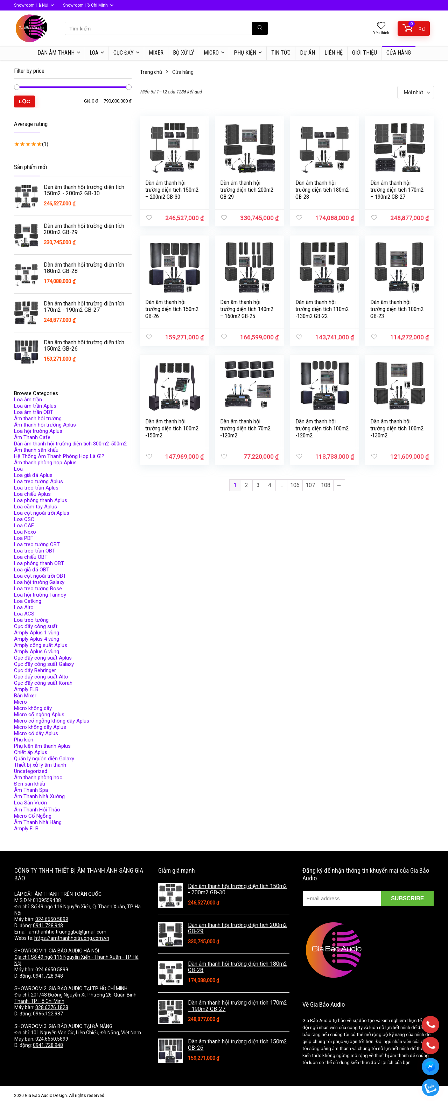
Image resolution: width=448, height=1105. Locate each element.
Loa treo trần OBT (34, 551)
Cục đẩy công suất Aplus (43, 658)
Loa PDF (23, 538)
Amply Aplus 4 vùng (36, 639)
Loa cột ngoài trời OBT (40, 576)
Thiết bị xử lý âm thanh (40, 765)
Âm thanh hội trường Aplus (45, 425)
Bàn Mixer (25, 695)
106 (295, 485)
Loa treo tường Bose (38, 588)
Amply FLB (26, 689)
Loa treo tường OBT (37, 544)
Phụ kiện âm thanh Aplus (42, 746)
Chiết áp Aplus (30, 752)
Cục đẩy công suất (35, 626)
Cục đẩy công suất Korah (43, 683)
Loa (18, 469)
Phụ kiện (245, 52)
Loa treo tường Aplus (38, 481)
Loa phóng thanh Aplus (40, 500)
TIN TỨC (280, 52)
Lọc (24, 101)
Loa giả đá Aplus (33, 475)
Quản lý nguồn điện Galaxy (44, 758)
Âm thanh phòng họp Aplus (45, 462)
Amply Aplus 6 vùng (36, 651)
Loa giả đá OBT (31, 569)
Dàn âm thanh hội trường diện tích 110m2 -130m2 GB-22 (322, 308)
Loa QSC (24, 519)
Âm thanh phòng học (38, 777)
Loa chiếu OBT (31, 557)
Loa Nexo (25, 532)
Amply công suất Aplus (40, 645)
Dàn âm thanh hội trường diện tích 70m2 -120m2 (245, 428)
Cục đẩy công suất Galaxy (44, 664)
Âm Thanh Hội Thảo (37, 810)
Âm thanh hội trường (38, 418)
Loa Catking (27, 601)
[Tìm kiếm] (260, 28)
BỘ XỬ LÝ (183, 52)
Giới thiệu (364, 52)
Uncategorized (30, 771)
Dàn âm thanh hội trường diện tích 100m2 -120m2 (322, 428)
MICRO (211, 52)
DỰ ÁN (307, 52)
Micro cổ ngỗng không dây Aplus (51, 721)
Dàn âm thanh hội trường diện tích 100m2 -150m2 (171, 428)
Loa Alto (24, 607)
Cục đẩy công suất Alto (41, 677)
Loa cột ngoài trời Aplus (41, 513)
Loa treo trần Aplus (36, 488)
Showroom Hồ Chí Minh (85, 5)
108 (325, 485)
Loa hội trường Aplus (38, 431)
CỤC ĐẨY (123, 52)
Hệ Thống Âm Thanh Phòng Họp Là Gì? (59, 456)
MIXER (156, 52)
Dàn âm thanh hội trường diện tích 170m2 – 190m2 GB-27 (397, 189)
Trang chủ (151, 72)
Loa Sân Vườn (30, 803)
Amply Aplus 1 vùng (36, 632)
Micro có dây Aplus (36, 733)
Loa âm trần (28, 399)
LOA (94, 52)
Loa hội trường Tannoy (40, 595)
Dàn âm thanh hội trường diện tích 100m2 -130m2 (397, 428)
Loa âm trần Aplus (35, 406)
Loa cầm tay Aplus (35, 507)
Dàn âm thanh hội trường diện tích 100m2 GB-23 (397, 308)
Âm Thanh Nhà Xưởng (39, 796)
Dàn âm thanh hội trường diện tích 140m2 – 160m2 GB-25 (246, 308)
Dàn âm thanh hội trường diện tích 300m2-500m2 (70, 444)
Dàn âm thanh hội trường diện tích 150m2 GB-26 (171, 308)
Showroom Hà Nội (31, 5)
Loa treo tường (31, 620)
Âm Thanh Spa (31, 790)
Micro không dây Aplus (40, 727)
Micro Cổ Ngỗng (32, 816)
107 (310, 485)
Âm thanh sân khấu (36, 450)
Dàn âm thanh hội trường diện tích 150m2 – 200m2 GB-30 (171, 189)
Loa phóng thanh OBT (39, 563)
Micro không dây (33, 708)
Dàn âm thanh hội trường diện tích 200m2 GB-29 (246, 189)
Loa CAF (24, 525)
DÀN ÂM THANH (56, 52)
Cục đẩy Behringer (35, 670)
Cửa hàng (398, 52)
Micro (20, 702)
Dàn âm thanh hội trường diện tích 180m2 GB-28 (322, 189)
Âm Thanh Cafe (32, 437)
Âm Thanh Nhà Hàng (38, 822)
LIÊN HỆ (333, 52)
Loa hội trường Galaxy (39, 582)
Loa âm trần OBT (33, 412)
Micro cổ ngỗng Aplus (39, 714)
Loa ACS (24, 614)
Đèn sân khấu (29, 784)
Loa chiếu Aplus (32, 494)
